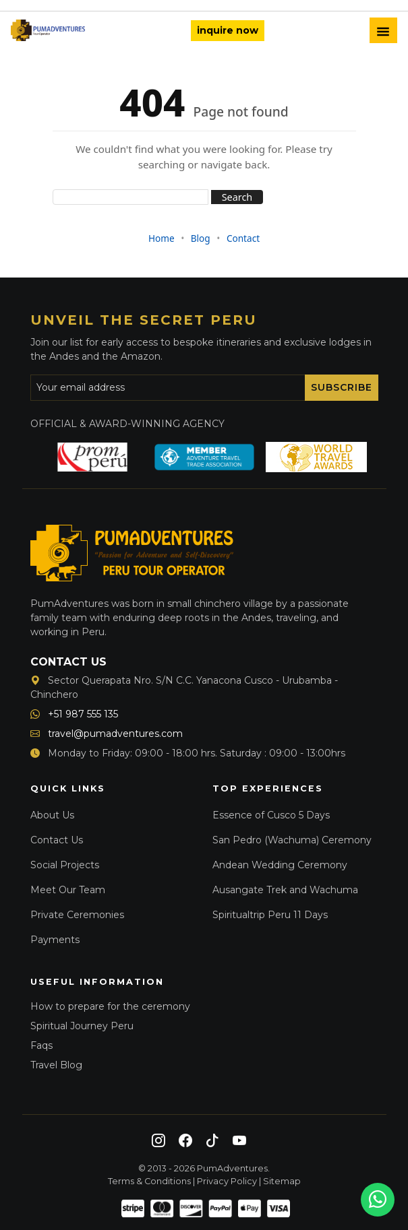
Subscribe (341, 387)
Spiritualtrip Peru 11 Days (270, 915)
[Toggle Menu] (383, 30)
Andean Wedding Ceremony (279, 865)
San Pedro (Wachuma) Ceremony (292, 840)
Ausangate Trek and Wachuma (285, 890)
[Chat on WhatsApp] (378, 1200)
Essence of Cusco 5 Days (271, 815)
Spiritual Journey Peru (82, 1026)
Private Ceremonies (77, 915)
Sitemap (282, 1181)
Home (161, 238)
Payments (55, 940)
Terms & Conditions (149, 1181)
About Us (52, 815)
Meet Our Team (67, 890)
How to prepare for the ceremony (110, 1006)
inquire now (227, 30)
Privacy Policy (227, 1181)
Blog (200, 238)
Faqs (41, 1045)
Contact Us (56, 840)
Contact (243, 238)
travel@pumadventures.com (106, 733)
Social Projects (64, 865)
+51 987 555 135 (74, 714)
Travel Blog (56, 1065)
